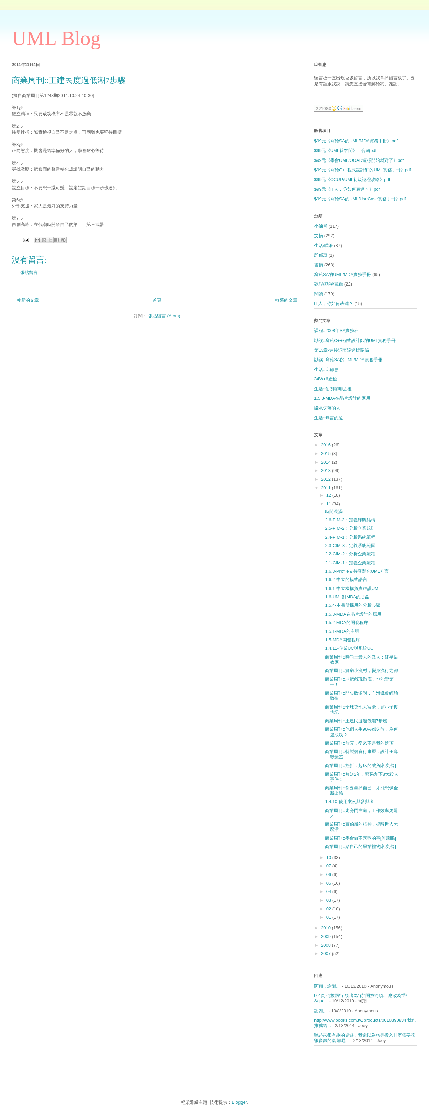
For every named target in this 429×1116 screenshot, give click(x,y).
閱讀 (318, 293)
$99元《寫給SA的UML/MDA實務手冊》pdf (356, 140)
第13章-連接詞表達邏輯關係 (341, 350)
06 (329, 874)
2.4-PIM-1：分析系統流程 (350, 537)
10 (329, 857)
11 (329, 503)
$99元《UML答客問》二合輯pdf (345, 150)
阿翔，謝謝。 (327, 986)
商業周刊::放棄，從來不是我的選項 (359, 743)
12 (329, 495)
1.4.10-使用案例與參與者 (349, 801)
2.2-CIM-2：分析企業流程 (350, 553)
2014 (326, 462)
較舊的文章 (286, 300)
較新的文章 (28, 300)
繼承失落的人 (327, 408)
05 (329, 883)
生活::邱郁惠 (326, 369)
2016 (326, 444)
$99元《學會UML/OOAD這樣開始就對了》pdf (359, 160)
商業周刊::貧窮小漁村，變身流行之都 (361, 670)
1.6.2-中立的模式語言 (346, 579)
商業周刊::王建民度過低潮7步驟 (356, 720)
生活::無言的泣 (328, 417)
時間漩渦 (334, 511)
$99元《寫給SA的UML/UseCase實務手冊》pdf (360, 198)
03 (329, 900)
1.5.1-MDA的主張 (342, 631)
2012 (326, 479)
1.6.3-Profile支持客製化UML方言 (357, 571)
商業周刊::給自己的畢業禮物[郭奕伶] (360, 846)
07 (329, 865)
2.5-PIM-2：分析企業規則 (350, 528)
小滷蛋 (320, 226)
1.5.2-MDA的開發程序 (346, 622)
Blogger (239, 1102)
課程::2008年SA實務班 (336, 330)
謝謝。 (320, 1010)
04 (329, 891)
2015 (326, 453)
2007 (326, 953)
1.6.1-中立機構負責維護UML (353, 588)
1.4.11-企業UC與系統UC (349, 648)
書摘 (318, 264)
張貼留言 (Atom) (164, 315)
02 (329, 908)
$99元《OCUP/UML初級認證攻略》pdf (352, 179)
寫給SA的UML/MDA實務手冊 (342, 274)
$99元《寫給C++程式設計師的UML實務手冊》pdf (362, 169)
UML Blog (56, 38)
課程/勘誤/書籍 (328, 284)
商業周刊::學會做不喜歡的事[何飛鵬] (360, 838)
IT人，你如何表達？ (333, 303)
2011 (326, 487)
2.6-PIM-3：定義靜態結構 (350, 519)
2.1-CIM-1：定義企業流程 (350, 562)
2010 (326, 928)
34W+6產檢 (325, 378)
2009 (326, 936)
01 (329, 917)
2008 (326, 945)
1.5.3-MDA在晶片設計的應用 (342, 398)
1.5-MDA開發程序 (342, 639)
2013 (326, 470)
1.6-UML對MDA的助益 (347, 596)
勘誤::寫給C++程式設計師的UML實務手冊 (355, 340)
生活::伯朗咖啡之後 (333, 388)
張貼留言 (29, 272)
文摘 (318, 235)
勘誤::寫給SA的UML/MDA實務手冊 (348, 359)
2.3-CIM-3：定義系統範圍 (350, 545)
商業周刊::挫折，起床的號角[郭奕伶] (360, 765)
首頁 (157, 300)
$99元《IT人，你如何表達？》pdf (347, 189)
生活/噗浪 (323, 245)
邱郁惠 (320, 255)
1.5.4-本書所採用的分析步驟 (352, 605)
